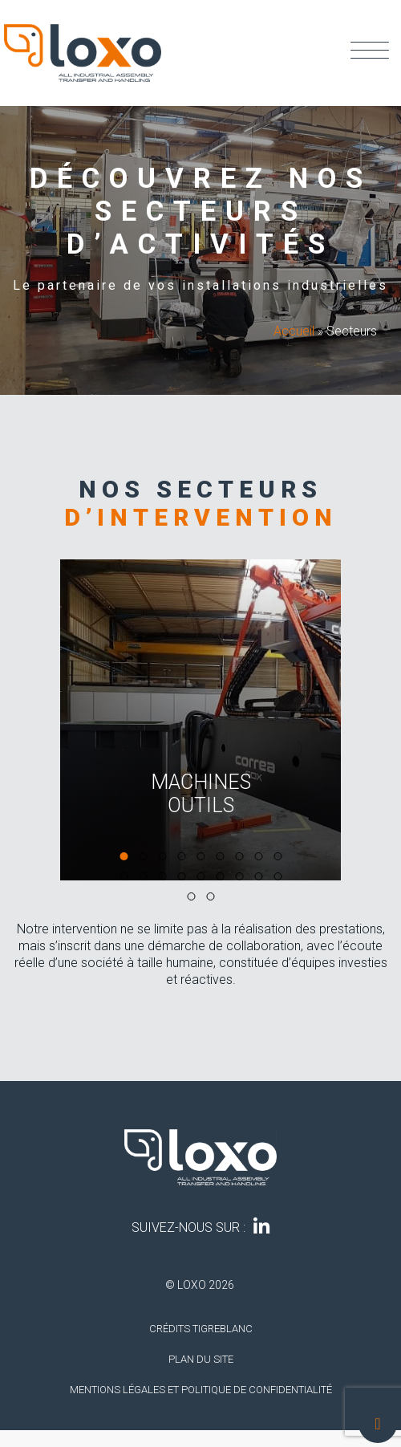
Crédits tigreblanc (201, 1329)
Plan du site (200, 1359)
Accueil (293, 331)
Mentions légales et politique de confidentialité (201, 1390)
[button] (123, 856)
